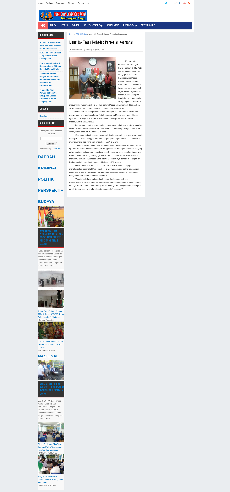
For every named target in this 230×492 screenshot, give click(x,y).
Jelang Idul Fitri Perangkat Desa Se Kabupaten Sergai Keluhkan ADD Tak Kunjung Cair (48, 96)
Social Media (113, 25)
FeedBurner (57, 149)
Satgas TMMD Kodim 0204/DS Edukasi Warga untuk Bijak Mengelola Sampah (51, 389)
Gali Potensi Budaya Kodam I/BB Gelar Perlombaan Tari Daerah (50, 344)
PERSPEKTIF (50, 190)
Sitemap (71, 3)
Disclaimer (60, 3)
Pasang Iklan (83, 3)
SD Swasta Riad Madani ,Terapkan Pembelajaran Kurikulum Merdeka (50, 45)
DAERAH (46, 157)
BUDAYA (46, 201)
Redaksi (49, 3)
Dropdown (130, 25)
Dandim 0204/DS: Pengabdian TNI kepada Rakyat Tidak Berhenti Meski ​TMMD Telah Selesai (51, 237)
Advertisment (148, 25)
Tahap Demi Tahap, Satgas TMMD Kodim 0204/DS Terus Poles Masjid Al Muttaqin (51, 314)
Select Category (93, 25)
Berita (53, 25)
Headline (43, 116)
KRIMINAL (47, 168)
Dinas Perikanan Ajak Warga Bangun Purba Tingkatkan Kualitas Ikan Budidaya (50, 447)
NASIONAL (48, 356)
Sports (64, 25)
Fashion (76, 25)
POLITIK (46, 179)
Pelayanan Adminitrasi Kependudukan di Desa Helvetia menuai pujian (50, 66)
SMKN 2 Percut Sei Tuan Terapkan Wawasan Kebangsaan (50, 56)
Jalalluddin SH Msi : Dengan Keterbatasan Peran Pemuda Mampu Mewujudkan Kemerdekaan (49, 79)
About (41, 3)
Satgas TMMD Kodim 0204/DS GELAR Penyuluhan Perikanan (51, 479)
